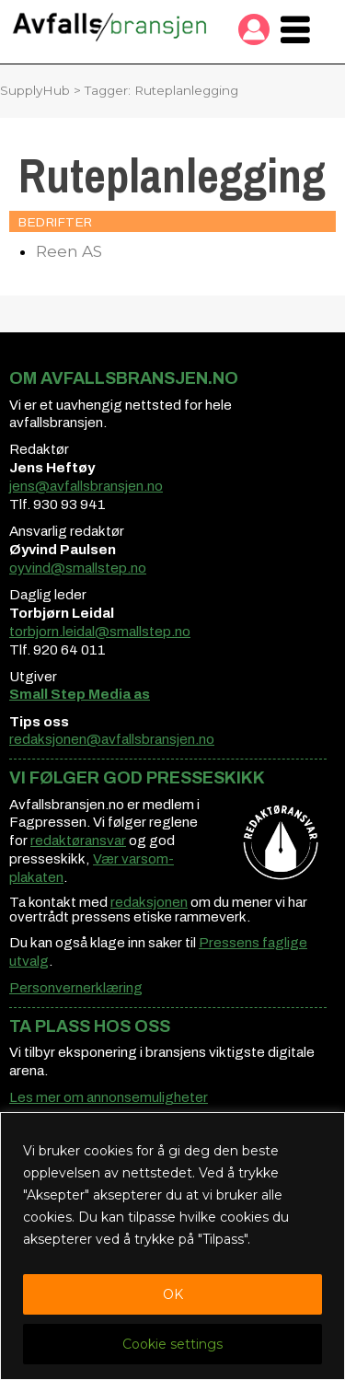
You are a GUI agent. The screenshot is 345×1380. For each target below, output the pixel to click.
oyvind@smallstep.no (77, 568)
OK (173, 1294)
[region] (172, 1246)
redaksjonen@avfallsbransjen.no (111, 739)
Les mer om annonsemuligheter (108, 1097)
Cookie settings (172, 1344)
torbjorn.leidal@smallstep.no (99, 631)
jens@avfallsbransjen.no (86, 486)
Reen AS (69, 251)
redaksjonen (149, 902)
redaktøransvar (78, 840)
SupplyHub (35, 90)
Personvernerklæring (76, 987)
